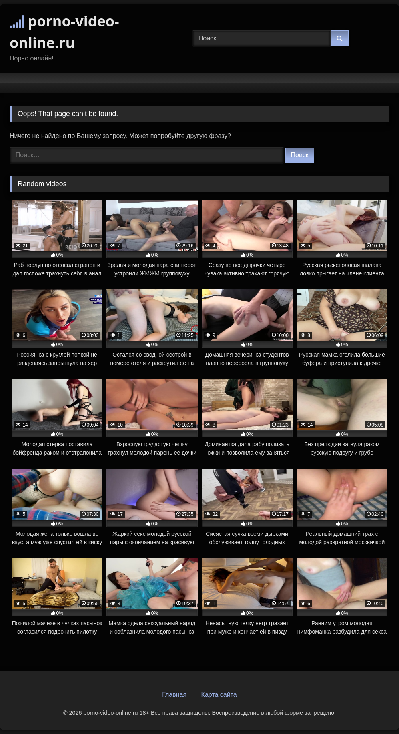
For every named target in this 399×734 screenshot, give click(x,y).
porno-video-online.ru (64, 31)
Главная (174, 694)
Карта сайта (219, 694)
